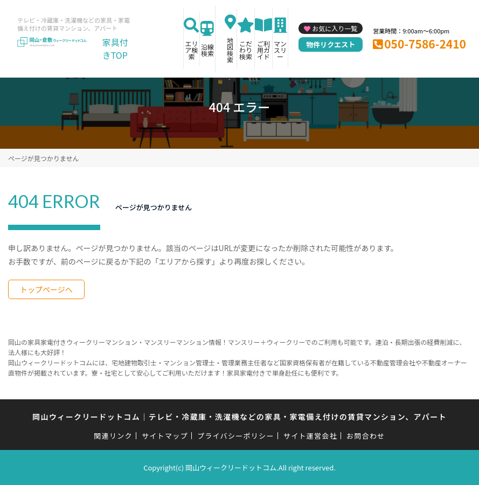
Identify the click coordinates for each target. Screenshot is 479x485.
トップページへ (46, 289)
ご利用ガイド (263, 50)
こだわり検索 (245, 50)
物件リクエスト (330, 44)
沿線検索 (207, 50)
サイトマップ (165, 435)
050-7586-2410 (425, 44)
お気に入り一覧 (334, 28)
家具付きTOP (115, 48)
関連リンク (113, 435)
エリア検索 (191, 50)
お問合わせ (365, 435)
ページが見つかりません (43, 158)
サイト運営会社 (310, 435)
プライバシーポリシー (235, 435)
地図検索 (230, 50)
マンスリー (280, 50)
